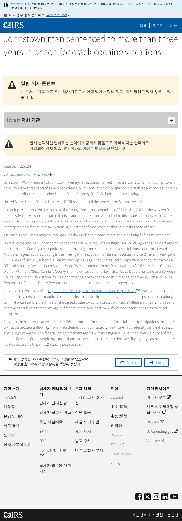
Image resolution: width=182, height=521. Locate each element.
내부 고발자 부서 (89, 450)
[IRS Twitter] (147, 498)
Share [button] (131, 362)
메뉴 (173, 25)
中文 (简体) (119, 406)
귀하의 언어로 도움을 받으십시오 (98, 148)
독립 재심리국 (51, 422)
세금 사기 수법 (87, 422)
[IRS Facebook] (138, 497)
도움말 (9, 435)
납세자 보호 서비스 (55, 412)
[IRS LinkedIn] (164, 498)
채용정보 (11, 406)
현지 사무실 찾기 (18, 444)
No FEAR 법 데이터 (54, 453)
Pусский (117, 435)
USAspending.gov (161, 431)
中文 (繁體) (119, 416)
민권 (43, 431)
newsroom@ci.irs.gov (35, 174)
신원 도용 (83, 412)
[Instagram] (156, 497)
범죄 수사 (83, 441)
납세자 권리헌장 (53, 403)
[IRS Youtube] (174, 497)
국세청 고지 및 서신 (89, 400)
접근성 (172, 515)
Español (117, 397)
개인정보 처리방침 (147, 515)
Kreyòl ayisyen (122, 454)
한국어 (116, 425)
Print (160, 362)
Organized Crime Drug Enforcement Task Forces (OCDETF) (94, 291)
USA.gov (154, 422)
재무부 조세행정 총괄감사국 (162, 409)
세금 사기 (83, 431)
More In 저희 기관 (91, 120)
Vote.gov (155, 441)
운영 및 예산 (14, 416)
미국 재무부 (158, 397)
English (116, 463)
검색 (143, 25)
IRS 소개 (10, 397)
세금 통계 (11, 425)
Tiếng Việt (118, 444)
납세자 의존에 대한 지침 (55, 468)
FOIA (42, 441)
